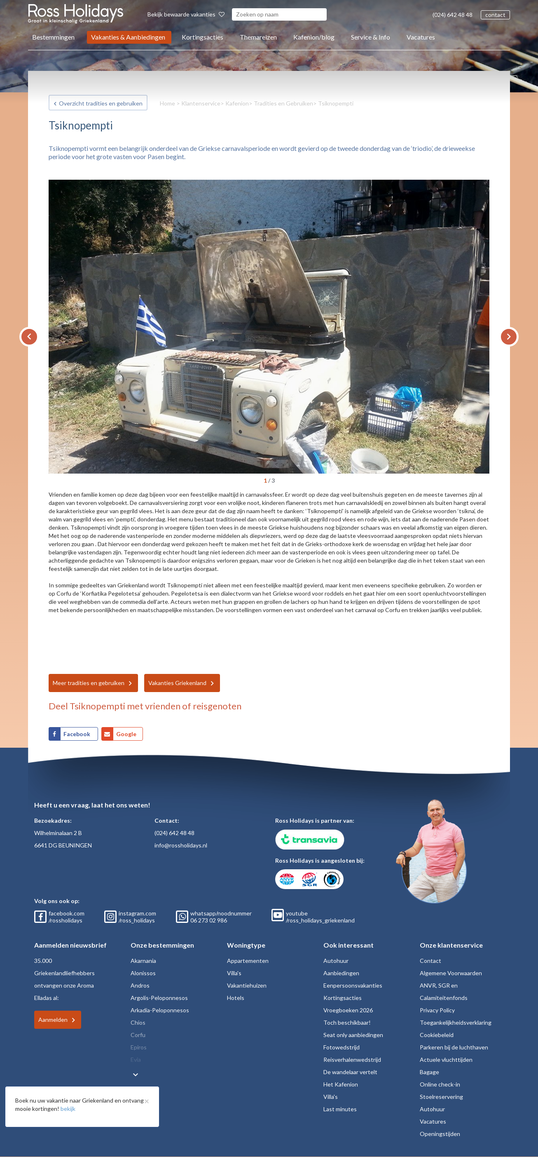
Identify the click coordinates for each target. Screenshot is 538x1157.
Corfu (138, 1034)
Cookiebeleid (437, 1034)
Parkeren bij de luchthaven (454, 1047)
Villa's (234, 972)
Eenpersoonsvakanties (352, 985)
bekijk (68, 1108)
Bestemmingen (53, 37)
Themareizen (258, 37)
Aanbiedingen (341, 972)
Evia (136, 1059)
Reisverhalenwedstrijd (352, 1059)
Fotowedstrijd (341, 1047)
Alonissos (143, 972)
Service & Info (370, 37)
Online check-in (440, 1084)
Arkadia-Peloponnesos (160, 1010)
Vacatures (421, 37)
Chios (138, 1022)
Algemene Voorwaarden (451, 972)
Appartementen (248, 960)
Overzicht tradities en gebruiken (101, 103)
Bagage (429, 1071)
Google (126, 733)
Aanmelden (53, 1019)
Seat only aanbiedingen (353, 1034)
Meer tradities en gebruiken (88, 682)
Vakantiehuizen (247, 985)
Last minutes (340, 1108)
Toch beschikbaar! (347, 1022)
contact (495, 14)
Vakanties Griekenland (177, 682)
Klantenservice (200, 103)
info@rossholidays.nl (180, 845)
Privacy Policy (437, 1010)
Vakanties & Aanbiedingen (128, 37)
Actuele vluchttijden (446, 1059)
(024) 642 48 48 (453, 14)
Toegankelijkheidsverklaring (455, 1022)
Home (167, 103)
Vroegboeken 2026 (348, 1010)
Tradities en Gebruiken (283, 103)
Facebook (77, 733)
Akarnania (143, 960)
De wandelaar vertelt (350, 1071)
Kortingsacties (202, 37)
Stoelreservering (441, 1096)
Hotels (235, 997)
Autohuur (336, 960)
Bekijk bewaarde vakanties (186, 14)
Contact (430, 960)
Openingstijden (440, 1133)
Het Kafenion (340, 1084)
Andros (140, 985)
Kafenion (237, 103)
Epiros (139, 1047)
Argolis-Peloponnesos (159, 997)
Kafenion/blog (313, 37)
